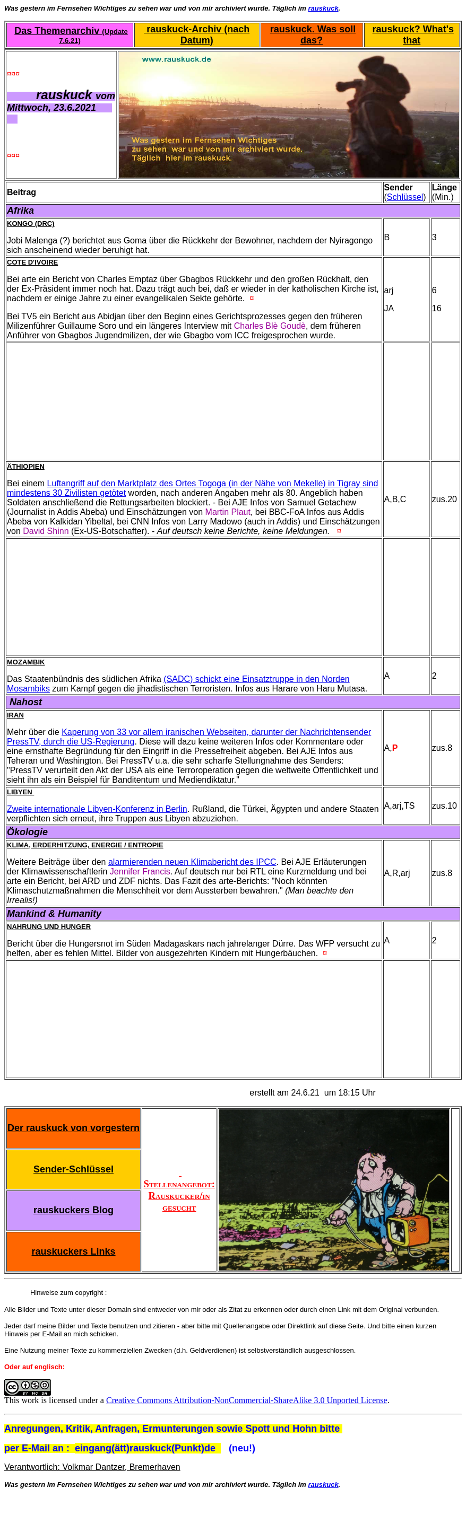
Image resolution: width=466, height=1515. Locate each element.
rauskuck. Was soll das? (313, 35)
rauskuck (323, 8)
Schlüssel (405, 197)
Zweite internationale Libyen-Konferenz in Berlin (97, 808)
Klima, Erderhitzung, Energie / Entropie (85, 845)
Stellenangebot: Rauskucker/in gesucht (179, 1190)
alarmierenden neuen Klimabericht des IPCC (192, 861)
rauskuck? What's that (413, 35)
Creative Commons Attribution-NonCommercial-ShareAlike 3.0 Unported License (246, 1400)
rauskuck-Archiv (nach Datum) (196, 35)
